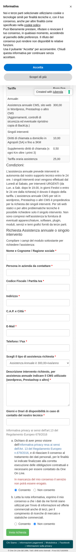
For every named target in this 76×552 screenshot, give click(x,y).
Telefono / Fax (15, 341)
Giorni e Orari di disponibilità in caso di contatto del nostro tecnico (32, 413)
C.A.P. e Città (15, 311)
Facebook (65, 542)
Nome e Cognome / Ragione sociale (30, 250)
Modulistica (51, 542)
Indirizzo (12, 296)
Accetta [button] (38, 67)
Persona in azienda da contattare (28, 266)
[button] (70, 6)
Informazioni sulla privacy (39, 546)
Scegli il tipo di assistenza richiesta (30, 356)
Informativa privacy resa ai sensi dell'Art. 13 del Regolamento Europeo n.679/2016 (37, 448)
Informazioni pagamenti (31, 542)
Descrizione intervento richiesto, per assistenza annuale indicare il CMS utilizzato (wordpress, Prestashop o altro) (36, 375)
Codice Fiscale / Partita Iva (24, 281)
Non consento (44, 490)
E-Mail (10, 326)
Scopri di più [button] (38, 77)
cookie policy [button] (32, 25)
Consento (22, 490)
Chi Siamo (11, 542)
